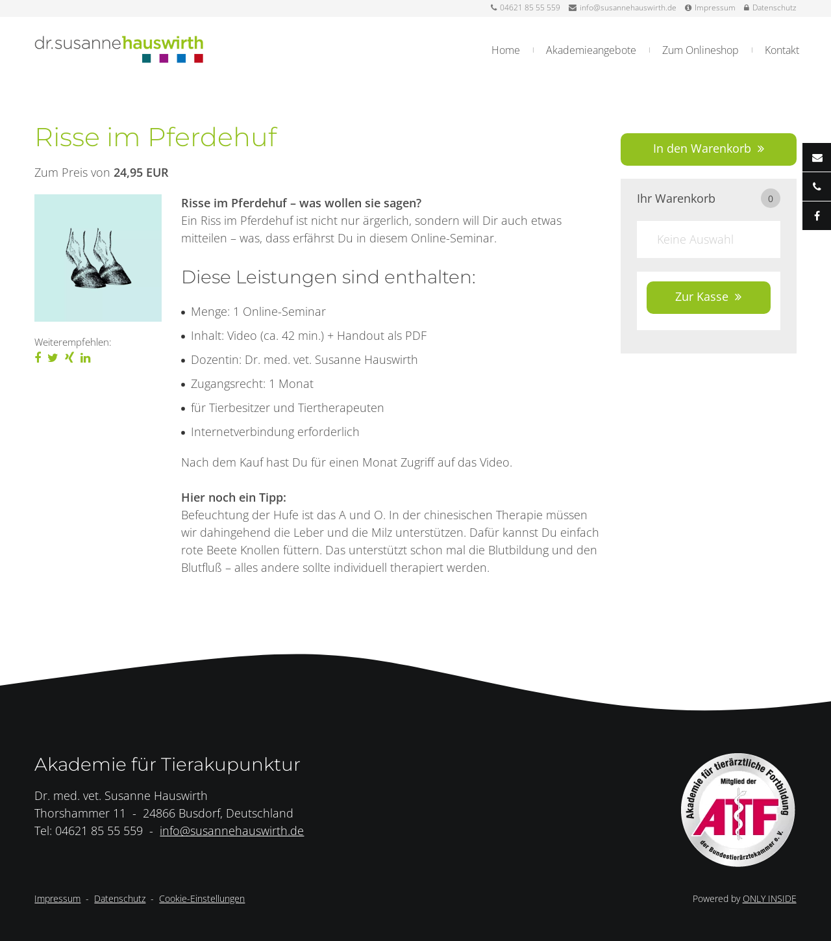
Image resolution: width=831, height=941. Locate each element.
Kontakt (782, 50)
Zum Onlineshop (700, 50)
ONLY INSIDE (770, 898)
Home (505, 50)
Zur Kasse (701, 296)
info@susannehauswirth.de (622, 7)
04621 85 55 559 (525, 7)
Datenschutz (770, 7)
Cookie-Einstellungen (202, 898)
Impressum (710, 7)
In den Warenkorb (702, 148)
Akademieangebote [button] (591, 50)
